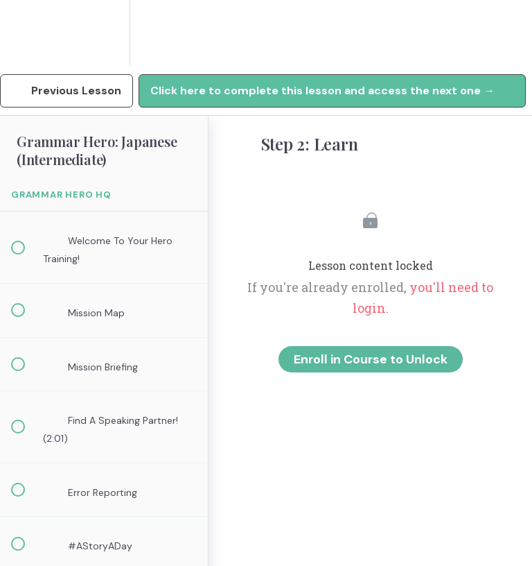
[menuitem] (104, 33)
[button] (25, 33)
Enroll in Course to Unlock (370, 359)
